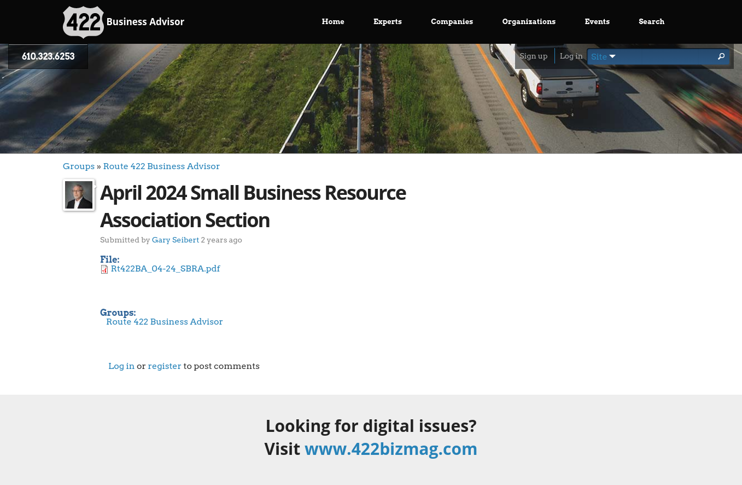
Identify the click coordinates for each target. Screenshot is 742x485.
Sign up (533, 55)
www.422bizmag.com (391, 448)
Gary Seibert (175, 239)
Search (651, 22)
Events (597, 22)
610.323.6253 (48, 56)
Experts (387, 22)
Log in (571, 55)
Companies (452, 22)
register (165, 366)
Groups (79, 166)
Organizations (529, 22)
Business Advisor (123, 22)
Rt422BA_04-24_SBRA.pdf (165, 268)
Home (333, 22)
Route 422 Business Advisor (161, 166)
